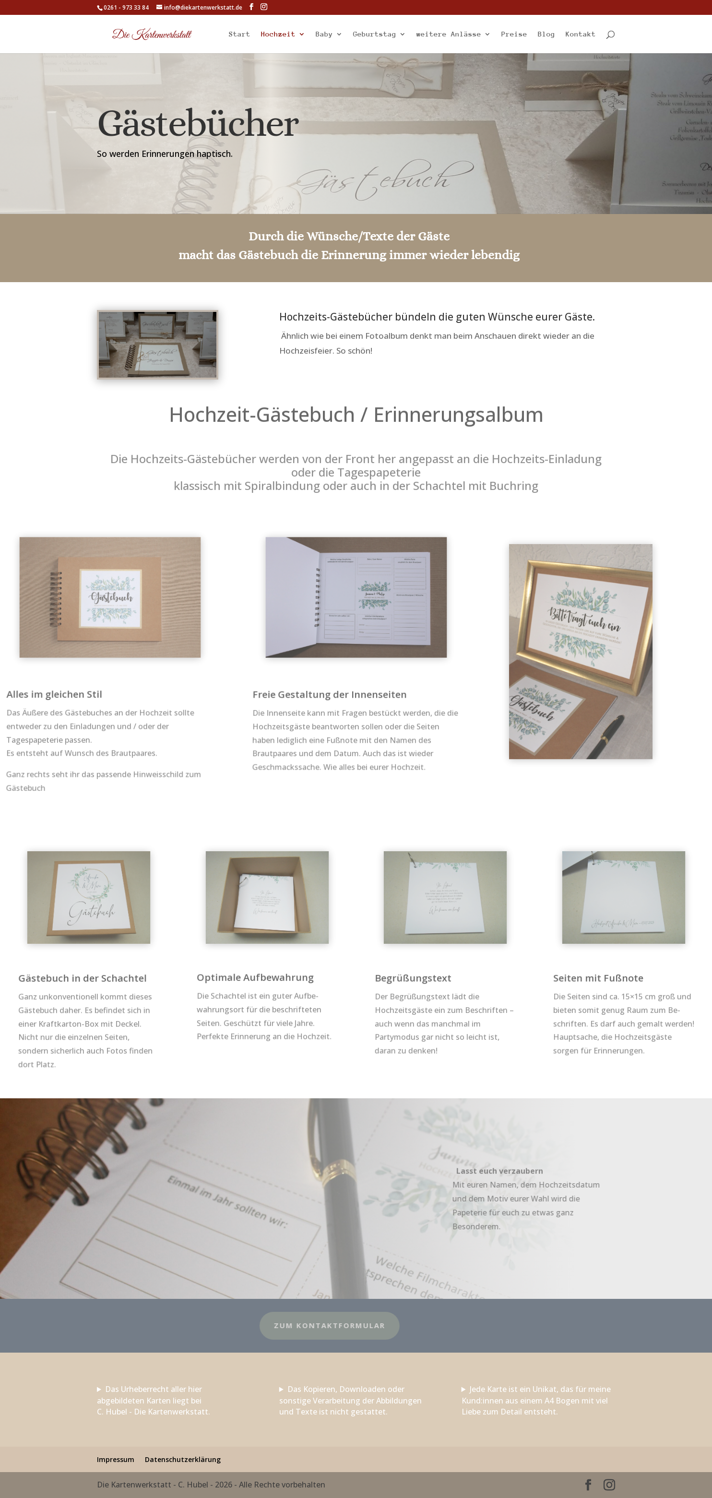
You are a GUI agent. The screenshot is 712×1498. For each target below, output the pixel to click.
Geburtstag (374, 34)
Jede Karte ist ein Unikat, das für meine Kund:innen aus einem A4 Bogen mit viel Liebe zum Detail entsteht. (536, 1400)
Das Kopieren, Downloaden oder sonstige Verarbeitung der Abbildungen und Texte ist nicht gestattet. (350, 1400)
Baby (324, 34)
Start (239, 34)
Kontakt (581, 34)
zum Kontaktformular (264, 1325)
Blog (546, 34)
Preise (514, 34)
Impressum (115, 1459)
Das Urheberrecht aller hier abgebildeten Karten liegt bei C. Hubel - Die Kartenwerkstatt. (153, 1400)
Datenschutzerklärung (183, 1459)
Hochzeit (278, 34)
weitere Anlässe (448, 34)
